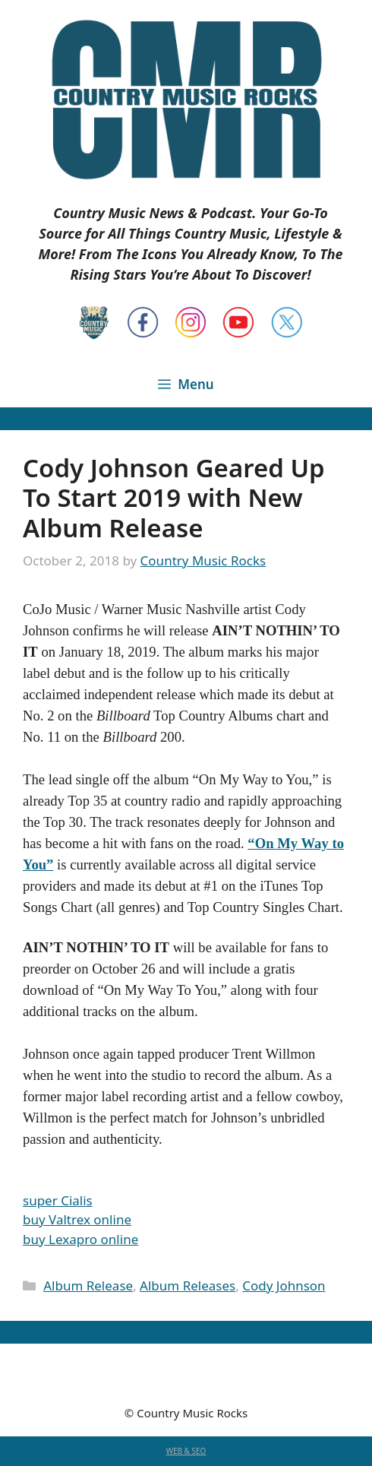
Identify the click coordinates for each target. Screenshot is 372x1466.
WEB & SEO (186, 1450)
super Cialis (58, 1200)
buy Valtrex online (77, 1219)
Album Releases (187, 1285)
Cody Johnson (283, 1285)
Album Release (88, 1285)
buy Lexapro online (80, 1239)
